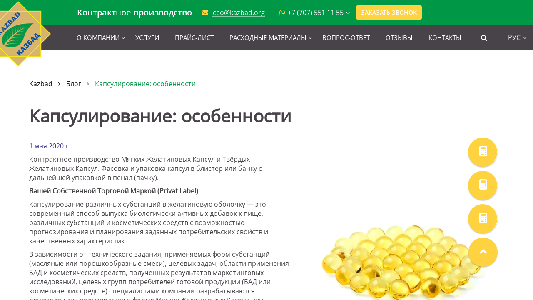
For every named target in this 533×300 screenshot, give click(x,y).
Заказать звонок (389, 12)
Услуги (147, 37)
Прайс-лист (194, 37)
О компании (98, 37)
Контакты (444, 37)
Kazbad (40, 83)
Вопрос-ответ (346, 37)
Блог (73, 83)
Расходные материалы (267, 37)
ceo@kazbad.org (239, 12)
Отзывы (399, 37)
